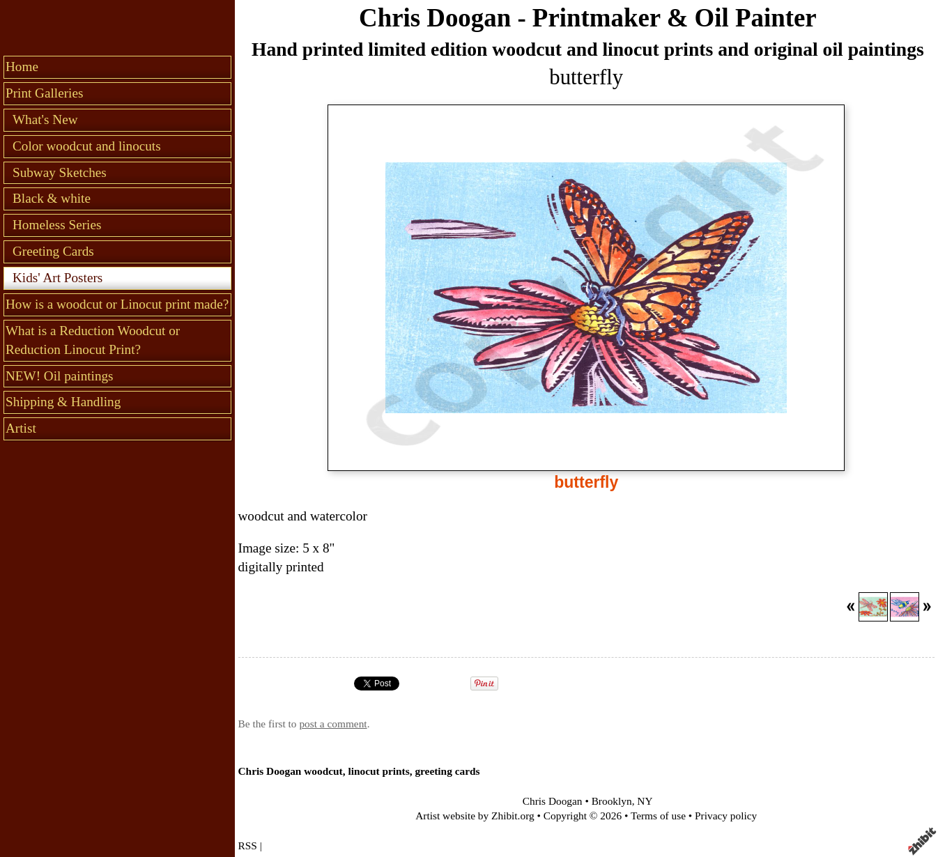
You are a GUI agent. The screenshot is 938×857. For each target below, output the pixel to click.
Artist (21, 428)
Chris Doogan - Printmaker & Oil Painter (588, 17)
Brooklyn (612, 801)
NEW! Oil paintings (60, 376)
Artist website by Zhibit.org (474, 815)
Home (22, 66)
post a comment (333, 723)
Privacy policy (726, 815)
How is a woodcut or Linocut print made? (117, 304)
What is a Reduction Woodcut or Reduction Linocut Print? (93, 340)
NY (644, 801)
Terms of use (658, 815)
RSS (247, 845)
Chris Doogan (553, 801)
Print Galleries (44, 93)
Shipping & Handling (63, 401)
